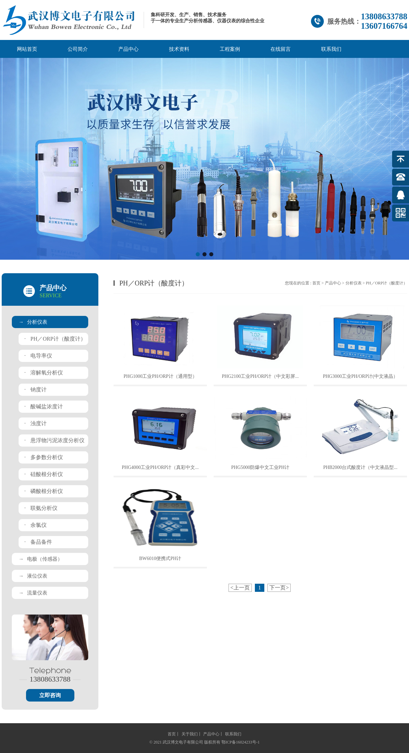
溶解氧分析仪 (43, 372)
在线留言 (280, 49)
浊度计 (35, 423)
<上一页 (240, 587)
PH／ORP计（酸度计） (55, 339)
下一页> (279, 587)
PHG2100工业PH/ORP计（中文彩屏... (260, 376)
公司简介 (78, 49)
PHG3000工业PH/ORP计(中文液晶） (360, 376)
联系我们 (331, 49)
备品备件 (38, 542)
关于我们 (190, 734)
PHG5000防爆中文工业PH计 (260, 467)
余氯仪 (35, 525)
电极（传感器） (41, 559)
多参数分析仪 (43, 457)
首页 (316, 283)
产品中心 (128, 49)
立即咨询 (50, 695)
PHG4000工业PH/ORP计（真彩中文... (160, 467)
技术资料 (179, 49)
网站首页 (27, 49)
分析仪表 (33, 322)
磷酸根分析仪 (43, 491)
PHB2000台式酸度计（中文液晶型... (360, 467)
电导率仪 (38, 356)
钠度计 (35, 389)
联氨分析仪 (40, 508)
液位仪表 (33, 576)
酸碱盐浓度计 (43, 406)
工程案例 (230, 49)
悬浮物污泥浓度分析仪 (54, 440)
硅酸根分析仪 (43, 474)
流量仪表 (33, 593)
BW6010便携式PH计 (160, 558)
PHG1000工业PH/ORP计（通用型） (160, 376)
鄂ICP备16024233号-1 (240, 742)
